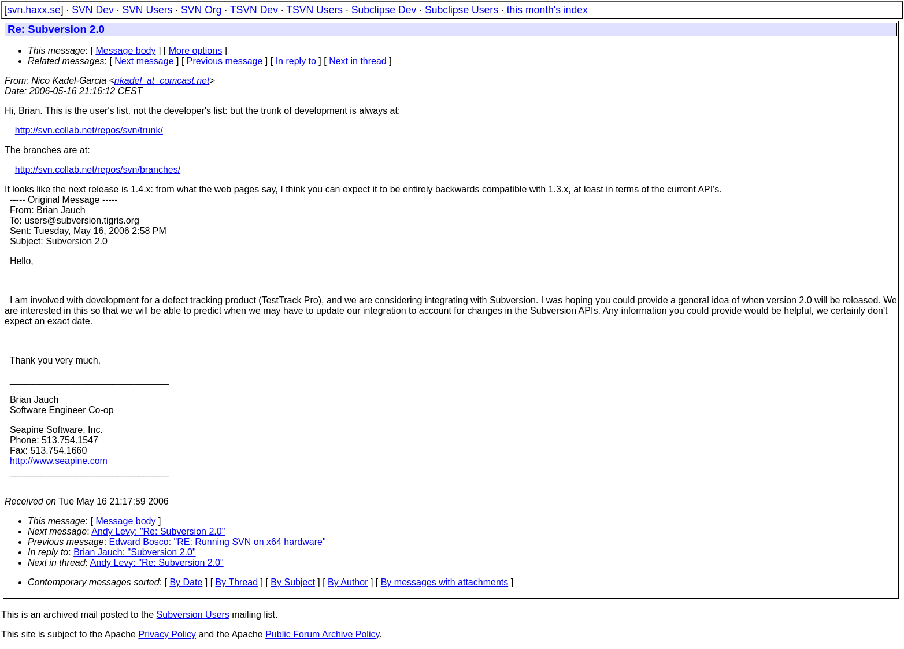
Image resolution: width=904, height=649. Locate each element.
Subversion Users (193, 615)
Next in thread (358, 61)
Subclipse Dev (383, 10)
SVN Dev (92, 10)
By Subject (292, 582)
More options (196, 50)
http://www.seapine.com (59, 461)
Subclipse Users (461, 10)
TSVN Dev (254, 10)
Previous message (225, 61)
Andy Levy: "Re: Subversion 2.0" (158, 531)
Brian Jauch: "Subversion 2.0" (134, 552)
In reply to (296, 61)
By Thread (237, 582)
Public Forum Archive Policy (322, 634)
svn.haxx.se (34, 10)
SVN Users (147, 10)
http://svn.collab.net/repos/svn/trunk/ (89, 130)
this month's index (547, 10)
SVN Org (201, 10)
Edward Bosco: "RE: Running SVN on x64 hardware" (217, 542)
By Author (348, 582)
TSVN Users (314, 10)
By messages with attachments (445, 582)
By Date (185, 582)
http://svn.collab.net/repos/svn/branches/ (97, 170)
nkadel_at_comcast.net (162, 81)
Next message (143, 61)
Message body (125, 50)
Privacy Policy (167, 634)
